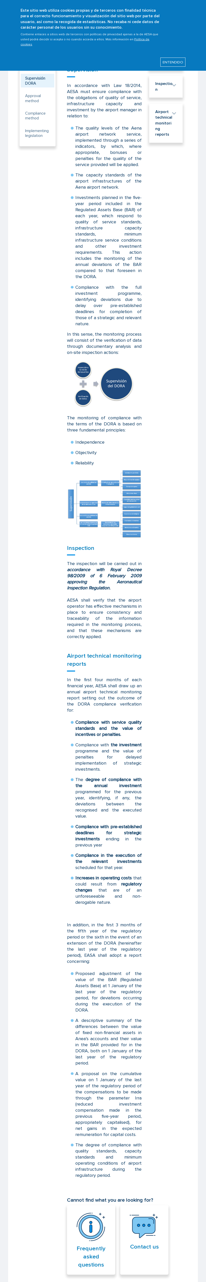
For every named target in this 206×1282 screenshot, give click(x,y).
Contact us (144, 1246)
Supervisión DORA (35, 81)
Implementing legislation (37, 133)
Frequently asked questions (91, 1256)
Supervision (82, 69)
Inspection (80, 548)
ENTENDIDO (173, 59)
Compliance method (35, 116)
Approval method (33, 98)
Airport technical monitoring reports (163, 123)
